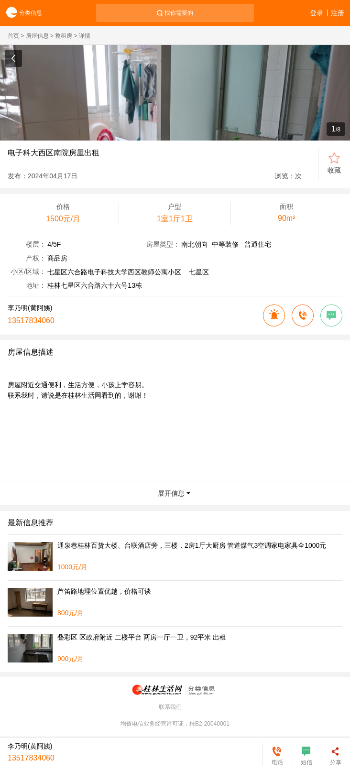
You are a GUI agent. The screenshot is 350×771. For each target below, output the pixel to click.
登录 (316, 13)
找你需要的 (178, 13)
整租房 (63, 36)
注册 (337, 13)
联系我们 (170, 707)
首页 (13, 36)
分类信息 (21, 13)
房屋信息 (37, 36)
